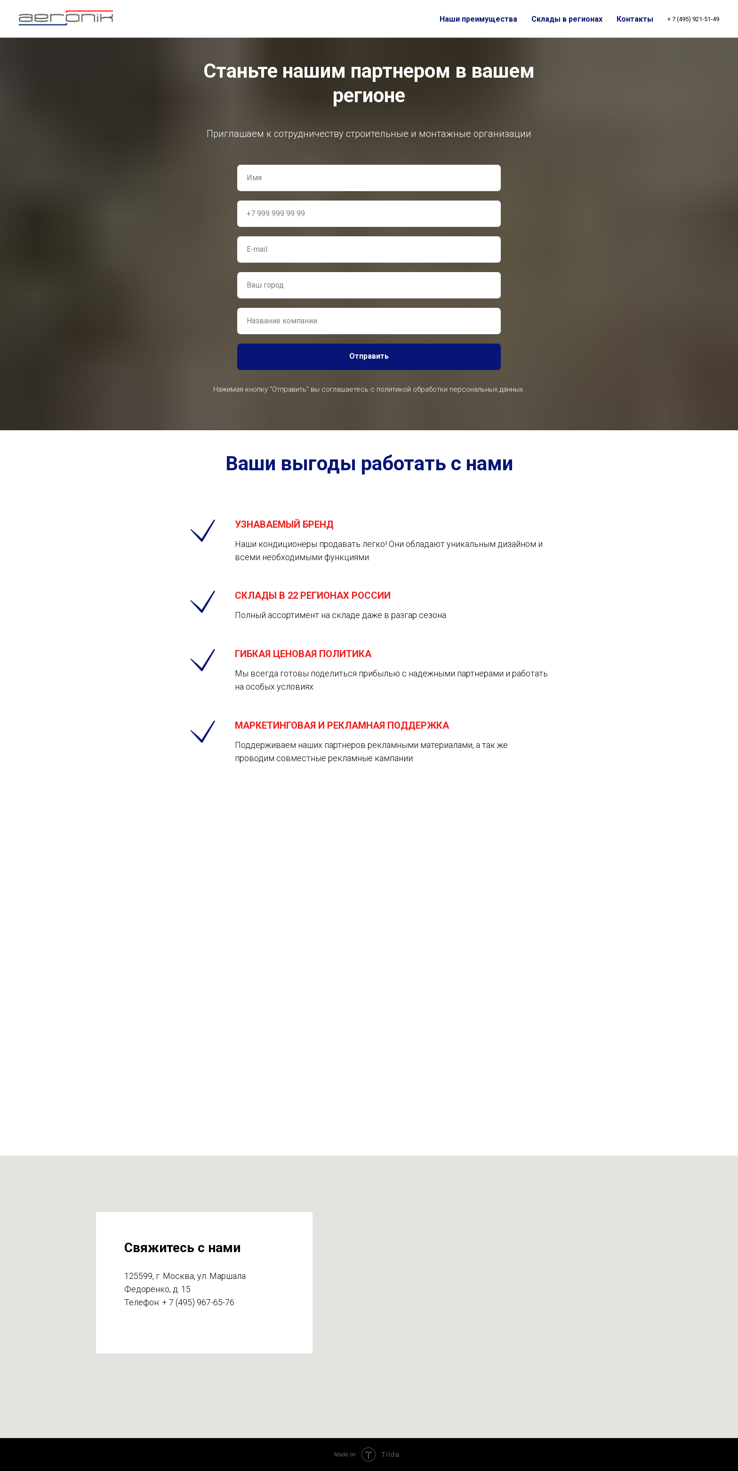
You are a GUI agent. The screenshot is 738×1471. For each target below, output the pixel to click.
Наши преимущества (478, 19)
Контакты (635, 19)
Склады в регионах (566, 19)
